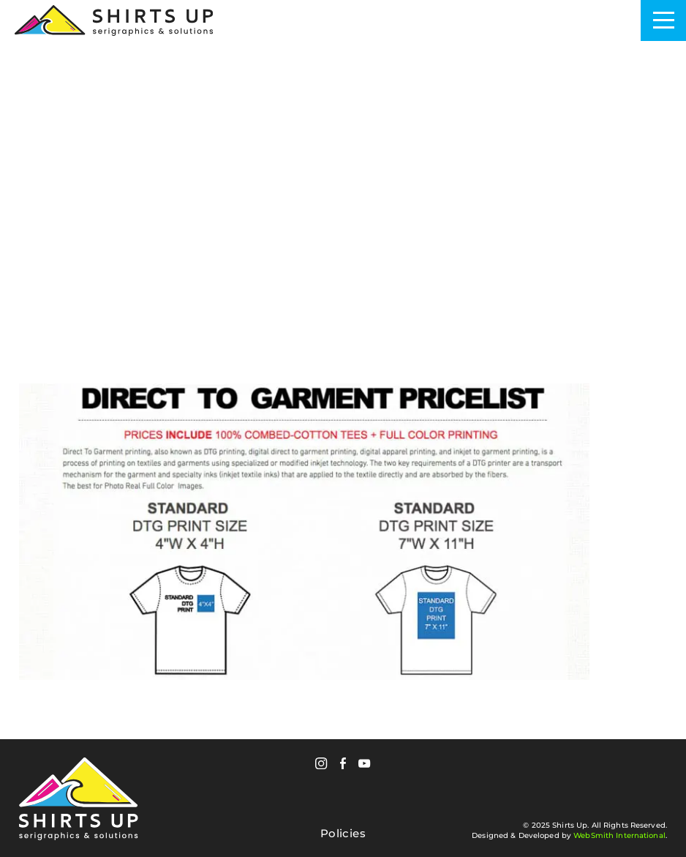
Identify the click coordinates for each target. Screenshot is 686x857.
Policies (343, 833)
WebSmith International (619, 835)
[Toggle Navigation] (663, 20)
